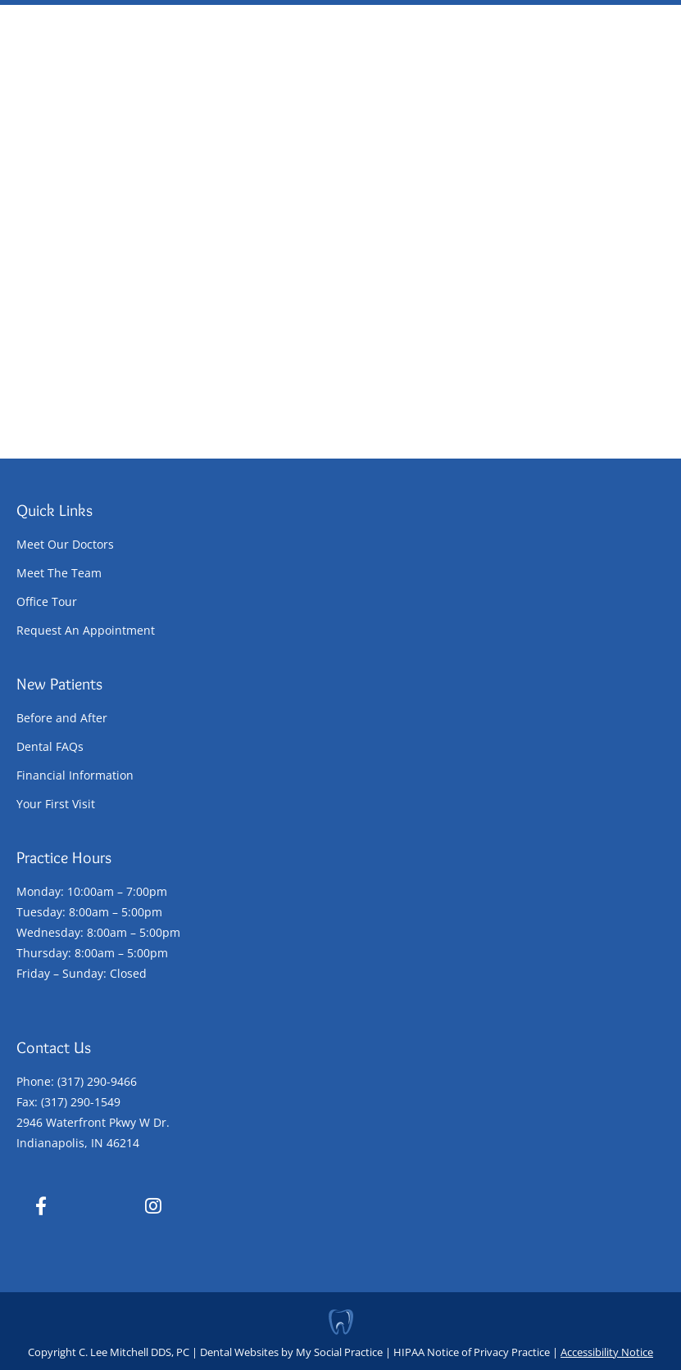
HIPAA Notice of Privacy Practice (471, 1352)
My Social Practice (338, 1352)
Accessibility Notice (607, 1352)
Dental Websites (239, 1352)
